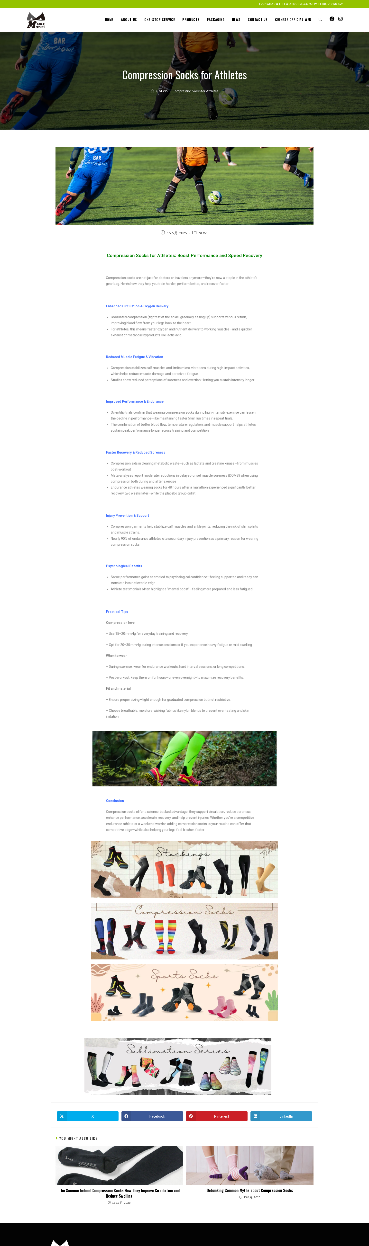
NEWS (203, 233)
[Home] (152, 91)
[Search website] (320, 19)
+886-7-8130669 (331, 3)
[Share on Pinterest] (217, 1116)
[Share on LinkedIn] (281, 1116)
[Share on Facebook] (152, 1116)
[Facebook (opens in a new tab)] (332, 18)
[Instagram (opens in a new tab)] (340, 18)
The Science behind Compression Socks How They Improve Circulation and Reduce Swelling (119, 1193)
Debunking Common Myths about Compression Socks (250, 1190)
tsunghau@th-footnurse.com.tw (287, 3)
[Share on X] (88, 1116)
